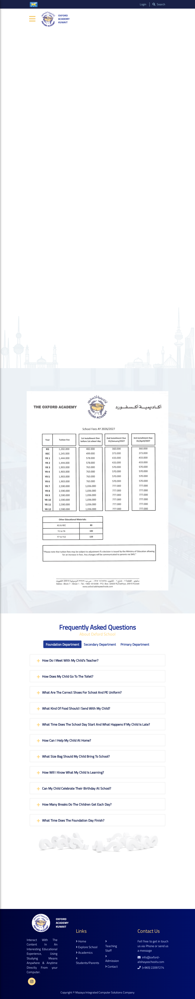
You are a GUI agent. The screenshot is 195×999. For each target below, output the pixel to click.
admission (112, 959)
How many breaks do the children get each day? (76, 804)
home (81, 941)
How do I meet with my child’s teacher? (70, 660)
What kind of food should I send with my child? (76, 708)
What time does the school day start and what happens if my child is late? (96, 724)
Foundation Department (62, 644)
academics (84, 952)
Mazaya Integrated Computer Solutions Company (104, 992)
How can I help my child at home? (66, 740)
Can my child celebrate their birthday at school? (76, 788)
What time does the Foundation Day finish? (73, 820)
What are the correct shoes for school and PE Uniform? (82, 692)
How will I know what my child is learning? (73, 772)
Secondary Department (100, 644)
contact (111, 966)
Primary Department (134, 644)
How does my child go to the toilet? (67, 676)
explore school (87, 947)
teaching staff (111, 946)
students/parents (87, 961)
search (159, 4)
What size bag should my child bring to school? (76, 756)
